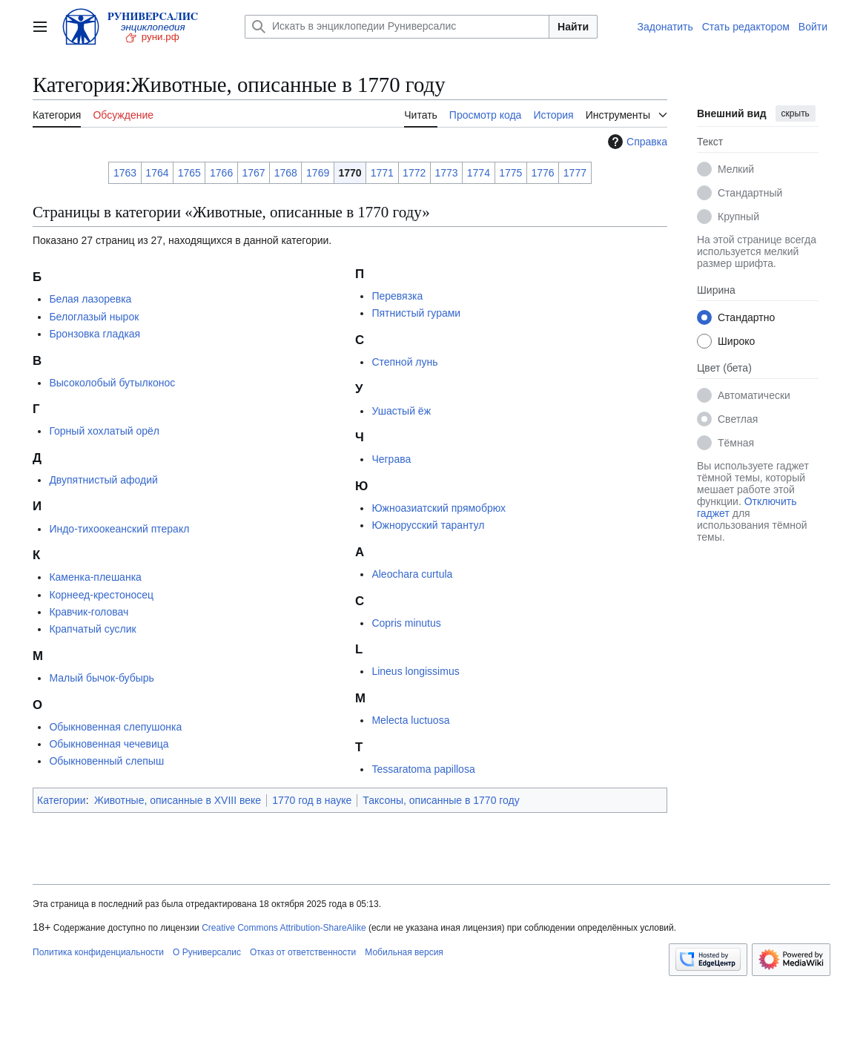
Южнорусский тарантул (427, 525)
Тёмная (736, 443)
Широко (736, 341)
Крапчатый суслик (92, 629)
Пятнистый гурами (415, 313)
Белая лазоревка (90, 299)
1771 (382, 173)
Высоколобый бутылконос (112, 383)
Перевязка (397, 296)
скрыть (795, 113)
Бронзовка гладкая (94, 334)
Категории (61, 800)
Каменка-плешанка (95, 577)
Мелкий (736, 169)
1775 (510, 173)
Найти (573, 27)
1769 (317, 173)
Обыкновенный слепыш (106, 761)
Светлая (738, 419)
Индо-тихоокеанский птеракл (119, 529)
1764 (156, 173)
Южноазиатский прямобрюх (438, 508)
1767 (253, 173)
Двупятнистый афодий (103, 480)
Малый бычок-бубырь (101, 678)
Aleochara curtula (411, 574)
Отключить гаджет (746, 507)
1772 (414, 173)
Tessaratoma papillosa (423, 769)
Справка (635, 141)
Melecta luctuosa (410, 720)
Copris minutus (405, 623)
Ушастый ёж (401, 411)
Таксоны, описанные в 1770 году (441, 800)
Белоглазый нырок (94, 317)
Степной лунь (404, 362)
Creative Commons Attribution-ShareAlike (284, 928)
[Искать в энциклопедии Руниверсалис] (397, 27)
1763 (124, 173)
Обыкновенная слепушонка (115, 727)
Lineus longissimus (415, 671)
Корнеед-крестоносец (101, 595)
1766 (221, 173)
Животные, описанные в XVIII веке (177, 800)
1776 (542, 173)
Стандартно (746, 317)
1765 (189, 173)
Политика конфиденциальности (98, 952)
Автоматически (754, 395)
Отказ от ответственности (303, 952)
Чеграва (391, 459)
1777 (574, 173)
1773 (445, 173)
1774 (478, 173)
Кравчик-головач (88, 612)
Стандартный (750, 193)
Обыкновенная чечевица (108, 744)
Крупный (738, 216)
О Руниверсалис (207, 952)
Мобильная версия (404, 952)
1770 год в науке (311, 800)
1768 (285, 173)
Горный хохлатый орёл (104, 431)
